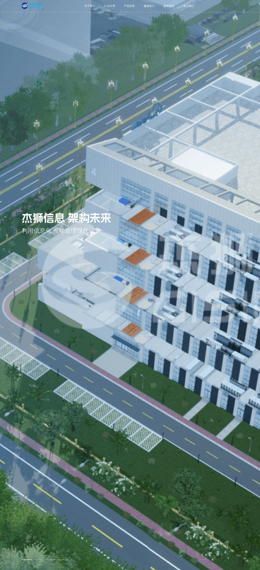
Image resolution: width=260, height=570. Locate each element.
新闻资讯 (168, 6)
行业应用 (109, 6)
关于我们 (89, 6)
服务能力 (149, 6)
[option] (130, 285)
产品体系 (129, 6)
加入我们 (188, 6)
